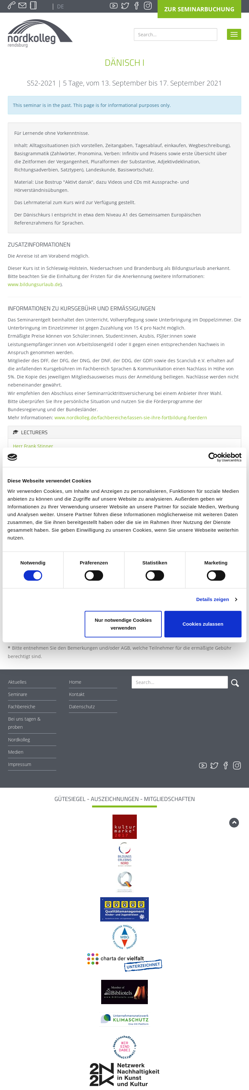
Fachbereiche (21, 706)
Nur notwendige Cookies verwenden (123, 624)
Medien (15, 752)
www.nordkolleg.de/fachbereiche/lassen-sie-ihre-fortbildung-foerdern (130, 417)
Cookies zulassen (203, 624)
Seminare (17, 694)
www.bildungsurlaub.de (34, 284)
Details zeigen (212, 599)
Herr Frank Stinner (33, 446)
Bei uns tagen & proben (24, 723)
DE (60, 6)
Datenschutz (82, 706)
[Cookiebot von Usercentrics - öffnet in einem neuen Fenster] (213, 457)
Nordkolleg (19, 739)
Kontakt (77, 694)
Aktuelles (17, 682)
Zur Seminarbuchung (199, 9)
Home (75, 682)
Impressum (19, 764)
